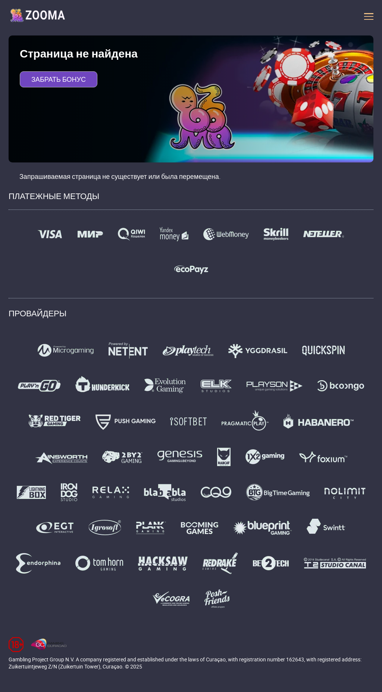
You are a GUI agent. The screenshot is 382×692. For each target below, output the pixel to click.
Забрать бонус (58, 79)
